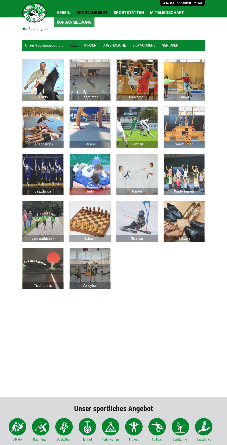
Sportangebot (92, 12)
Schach (90, 238)
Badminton (89, 97)
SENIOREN (170, 45)
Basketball (137, 97)
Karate (137, 191)
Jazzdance (43, 191)
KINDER (90, 45)
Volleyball (90, 285)
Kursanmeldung (74, 22)
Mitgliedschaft (167, 12)
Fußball (137, 144)
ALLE (73, 45)
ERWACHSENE (144, 45)
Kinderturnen (184, 191)
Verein (64, 12)
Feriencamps (43, 144)
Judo (90, 191)
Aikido (43, 97)
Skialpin (137, 238)
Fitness (90, 144)
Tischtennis (43, 285)
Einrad (184, 97)
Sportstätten (129, 12)
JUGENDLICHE (114, 45)
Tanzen (184, 238)
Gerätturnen (184, 144)
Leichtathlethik (42, 238)
